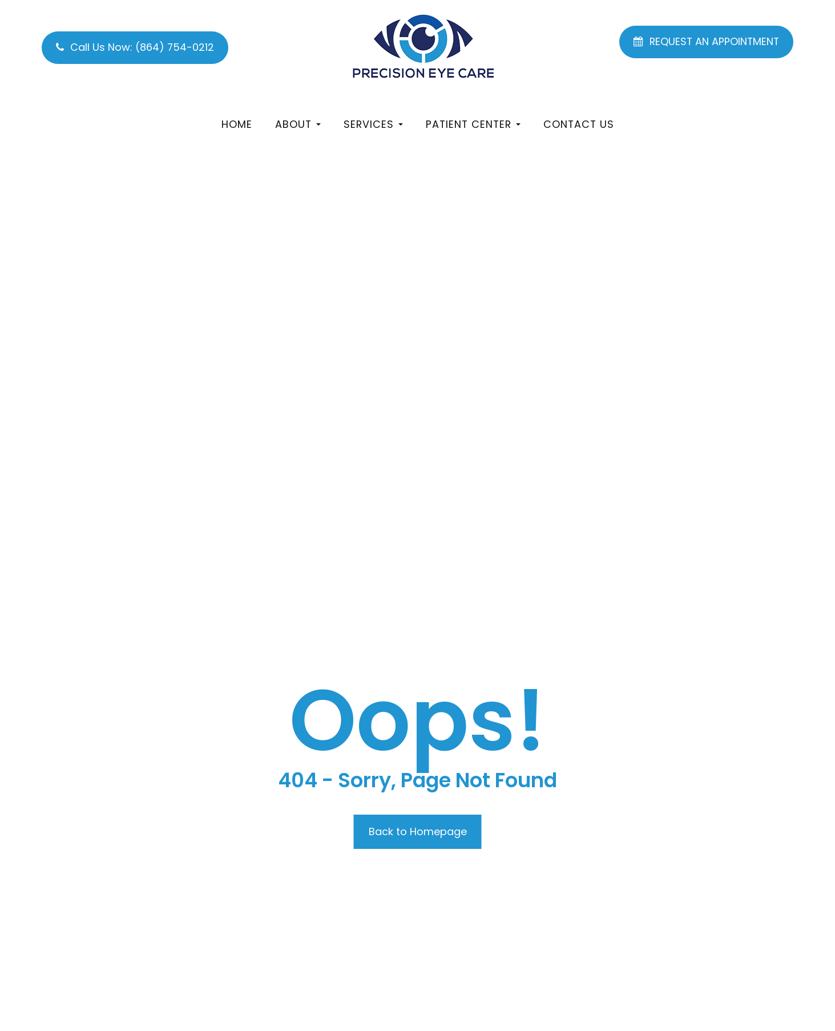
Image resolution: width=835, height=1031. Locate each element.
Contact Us (578, 124)
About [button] (298, 124)
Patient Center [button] (473, 124)
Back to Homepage (418, 831)
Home (236, 124)
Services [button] (373, 124)
